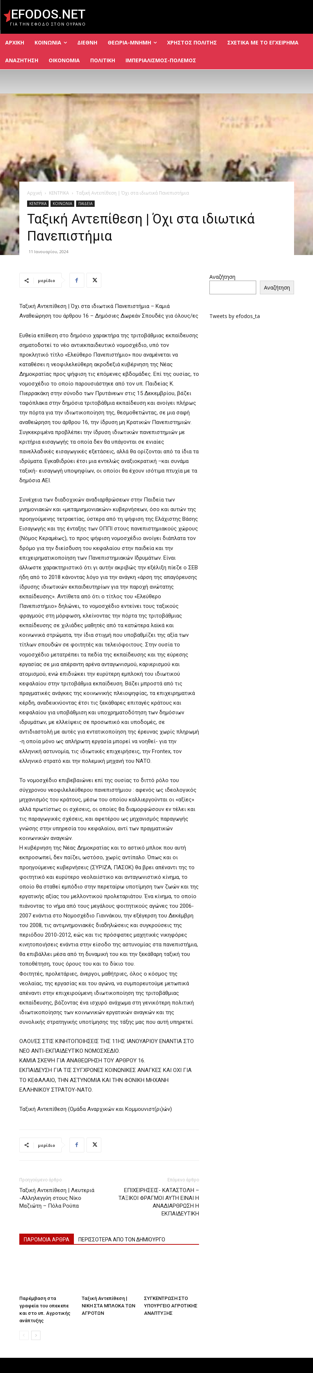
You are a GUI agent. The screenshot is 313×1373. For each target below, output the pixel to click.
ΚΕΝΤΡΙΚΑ (59, 193)
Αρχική (34, 193)
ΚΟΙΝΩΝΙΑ (62, 203)
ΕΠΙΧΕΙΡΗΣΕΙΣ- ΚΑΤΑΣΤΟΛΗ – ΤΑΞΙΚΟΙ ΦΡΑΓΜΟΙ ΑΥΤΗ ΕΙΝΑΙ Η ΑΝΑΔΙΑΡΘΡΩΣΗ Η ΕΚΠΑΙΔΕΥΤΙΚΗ (158, 1202)
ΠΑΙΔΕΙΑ (85, 203)
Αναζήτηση (222, 276)
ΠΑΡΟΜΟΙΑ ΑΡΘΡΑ (46, 1240)
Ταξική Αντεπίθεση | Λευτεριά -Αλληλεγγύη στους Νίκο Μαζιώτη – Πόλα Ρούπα (56, 1198)
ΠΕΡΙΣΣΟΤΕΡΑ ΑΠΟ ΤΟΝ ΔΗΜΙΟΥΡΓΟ (121, 1240)
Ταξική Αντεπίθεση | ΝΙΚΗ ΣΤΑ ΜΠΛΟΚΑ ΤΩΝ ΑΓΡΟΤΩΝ (108, 1306)
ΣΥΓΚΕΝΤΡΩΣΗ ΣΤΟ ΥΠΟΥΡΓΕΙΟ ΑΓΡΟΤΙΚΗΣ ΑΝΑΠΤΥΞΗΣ (171, 1306)
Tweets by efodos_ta (234, 316)
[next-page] (35, 1335)
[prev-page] (24, 1335)
